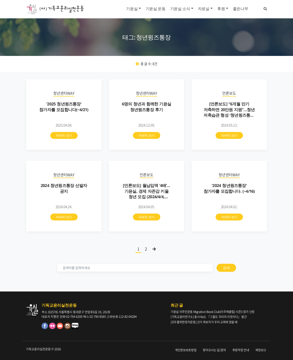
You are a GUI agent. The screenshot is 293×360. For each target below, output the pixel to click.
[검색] (135, 268)
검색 (226, 267)
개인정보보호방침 (185, 350)
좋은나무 (240, 8)
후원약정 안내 (240, 350)
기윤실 (132, 8)
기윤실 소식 (180, 8)
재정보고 (260, 350)
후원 (221, 8)
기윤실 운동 (156, 8)
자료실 (203, 8)
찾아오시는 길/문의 (214, 350)
